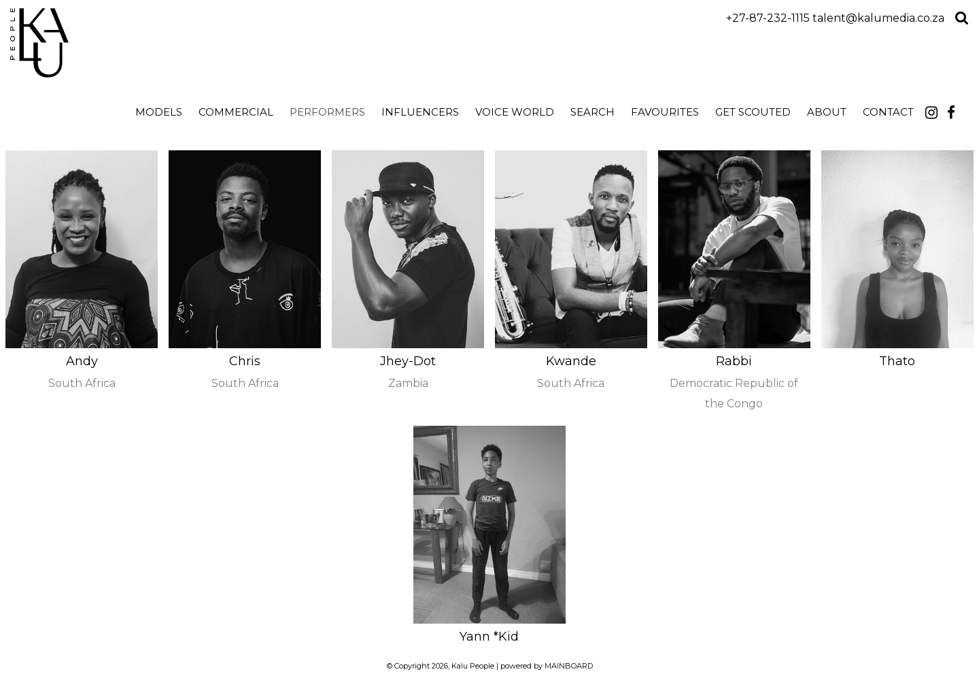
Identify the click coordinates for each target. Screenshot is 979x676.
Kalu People (131, 43)
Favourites (665, 111)
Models (158, 111)
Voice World (514, 111)
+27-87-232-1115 (768, 18)
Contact (888, 111)
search (592, 111)
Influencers (420, 111)
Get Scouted (753, 111)
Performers (327, 111)
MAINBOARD (569, 666)
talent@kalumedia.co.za (878, 18)
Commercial (236, 111)
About (826, 111)
